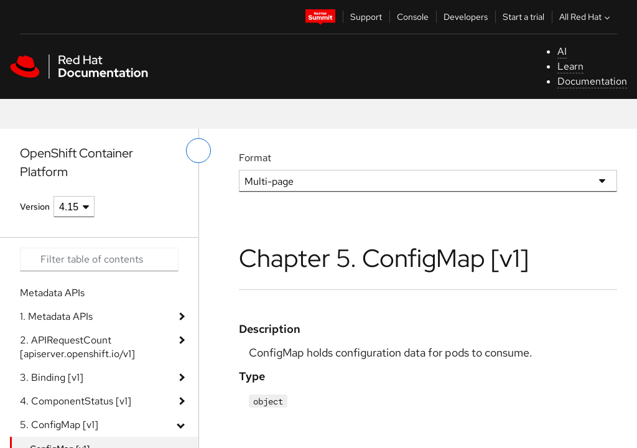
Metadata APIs (52, 292)
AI (562, 51)
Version (35, 206)
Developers (466, 16)
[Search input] (99, 259)
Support (366, 16)
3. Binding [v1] (51, 377)
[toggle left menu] (198, 150)
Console (413, 16)
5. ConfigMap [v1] (59, 424)
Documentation (592, 81)
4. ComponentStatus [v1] (75, 401)
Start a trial (523, 16)
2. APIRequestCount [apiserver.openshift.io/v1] (77, 347)
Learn (570, 66)
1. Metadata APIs (56, 316)
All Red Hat (586, 16)
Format (255, 157)
